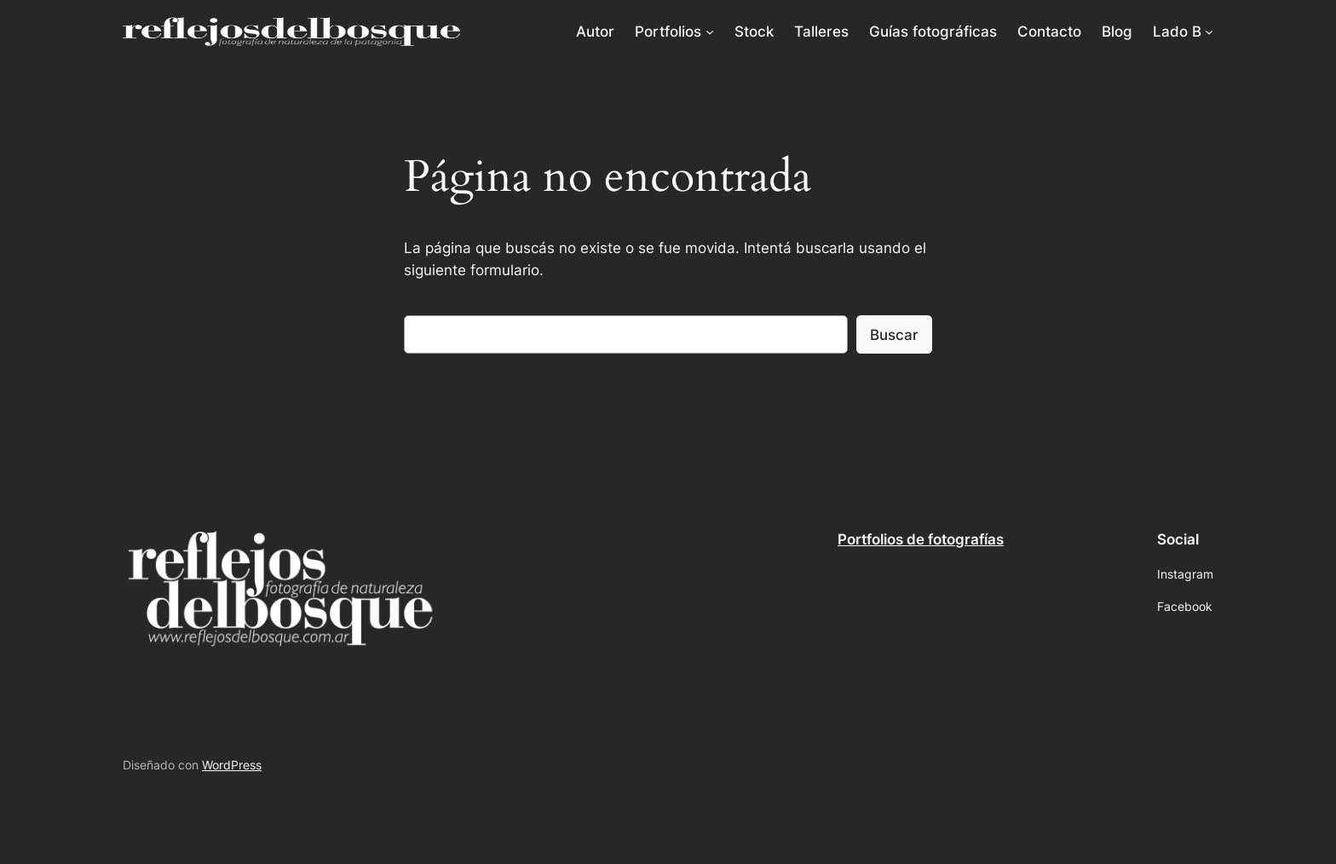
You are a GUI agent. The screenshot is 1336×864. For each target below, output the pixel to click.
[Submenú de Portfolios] (709, 31)
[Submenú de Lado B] (1209, 31)
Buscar (894, 334)
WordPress (232, 764)
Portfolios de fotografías (921, 539)
